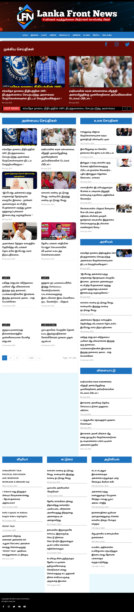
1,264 (31, 348)
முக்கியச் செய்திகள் (76, 86)
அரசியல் (6, 86)
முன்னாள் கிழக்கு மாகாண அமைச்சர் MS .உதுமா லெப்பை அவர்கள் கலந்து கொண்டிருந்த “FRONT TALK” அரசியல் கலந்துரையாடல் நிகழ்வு (16, 544)
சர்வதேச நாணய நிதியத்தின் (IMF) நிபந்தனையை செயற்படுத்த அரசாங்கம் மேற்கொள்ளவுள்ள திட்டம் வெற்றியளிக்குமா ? (32, 94)
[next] (129, 107)
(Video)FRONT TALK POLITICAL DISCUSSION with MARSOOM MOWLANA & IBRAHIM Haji (16, 474)
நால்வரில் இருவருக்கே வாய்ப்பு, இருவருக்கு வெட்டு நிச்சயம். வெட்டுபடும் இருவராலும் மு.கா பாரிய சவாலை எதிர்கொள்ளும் (60, 538)
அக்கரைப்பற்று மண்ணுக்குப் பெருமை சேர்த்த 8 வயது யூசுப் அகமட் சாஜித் (104, 495)
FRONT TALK (8, 525)
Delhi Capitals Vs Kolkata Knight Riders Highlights (14, 513)
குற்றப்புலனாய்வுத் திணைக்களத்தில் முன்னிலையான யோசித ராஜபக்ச (16, 327)
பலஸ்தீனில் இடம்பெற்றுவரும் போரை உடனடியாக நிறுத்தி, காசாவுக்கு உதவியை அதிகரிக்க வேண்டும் (97, 191)
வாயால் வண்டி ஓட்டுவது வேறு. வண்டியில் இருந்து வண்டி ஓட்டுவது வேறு (55, 193)
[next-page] (38, 348)
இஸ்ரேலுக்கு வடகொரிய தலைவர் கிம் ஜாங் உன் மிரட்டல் (97, 149)
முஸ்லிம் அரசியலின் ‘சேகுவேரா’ (58, 488)
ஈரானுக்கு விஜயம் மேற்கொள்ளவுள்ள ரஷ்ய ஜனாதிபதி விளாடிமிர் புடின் (94, 134)
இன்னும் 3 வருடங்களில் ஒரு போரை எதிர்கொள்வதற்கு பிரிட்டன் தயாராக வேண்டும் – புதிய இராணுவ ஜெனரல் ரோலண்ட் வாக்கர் (96, 169)
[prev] (124, 107)
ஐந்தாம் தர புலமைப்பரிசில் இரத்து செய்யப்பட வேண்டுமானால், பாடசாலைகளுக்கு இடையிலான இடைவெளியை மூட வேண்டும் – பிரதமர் (57, 285)
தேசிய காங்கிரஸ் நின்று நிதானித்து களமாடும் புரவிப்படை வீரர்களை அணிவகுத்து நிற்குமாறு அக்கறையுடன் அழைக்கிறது (60, 509)
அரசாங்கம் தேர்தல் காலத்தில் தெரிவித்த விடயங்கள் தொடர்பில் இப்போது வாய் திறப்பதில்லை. (18, 243)
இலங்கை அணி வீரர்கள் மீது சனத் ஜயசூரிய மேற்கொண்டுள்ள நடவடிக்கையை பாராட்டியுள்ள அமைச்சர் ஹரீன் (98, 437)
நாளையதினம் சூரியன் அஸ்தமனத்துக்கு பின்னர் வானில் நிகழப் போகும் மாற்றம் (105, 517)
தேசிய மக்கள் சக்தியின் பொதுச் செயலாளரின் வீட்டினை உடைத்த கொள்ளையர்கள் (54, 243)
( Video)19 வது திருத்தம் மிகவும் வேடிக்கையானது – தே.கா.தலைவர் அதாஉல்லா (15, 495)
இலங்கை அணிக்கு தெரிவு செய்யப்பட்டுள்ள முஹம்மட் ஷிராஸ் (94, 405)
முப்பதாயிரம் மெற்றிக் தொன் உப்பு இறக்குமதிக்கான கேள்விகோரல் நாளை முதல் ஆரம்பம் (57, 327)
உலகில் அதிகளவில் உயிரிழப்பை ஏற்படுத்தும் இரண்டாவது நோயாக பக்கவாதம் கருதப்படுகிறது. (104, 553)
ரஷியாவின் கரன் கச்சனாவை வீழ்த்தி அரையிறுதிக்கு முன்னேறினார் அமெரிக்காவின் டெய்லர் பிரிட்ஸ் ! (100, 94)
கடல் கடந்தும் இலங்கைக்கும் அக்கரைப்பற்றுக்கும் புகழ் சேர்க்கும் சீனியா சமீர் (105, 474)
